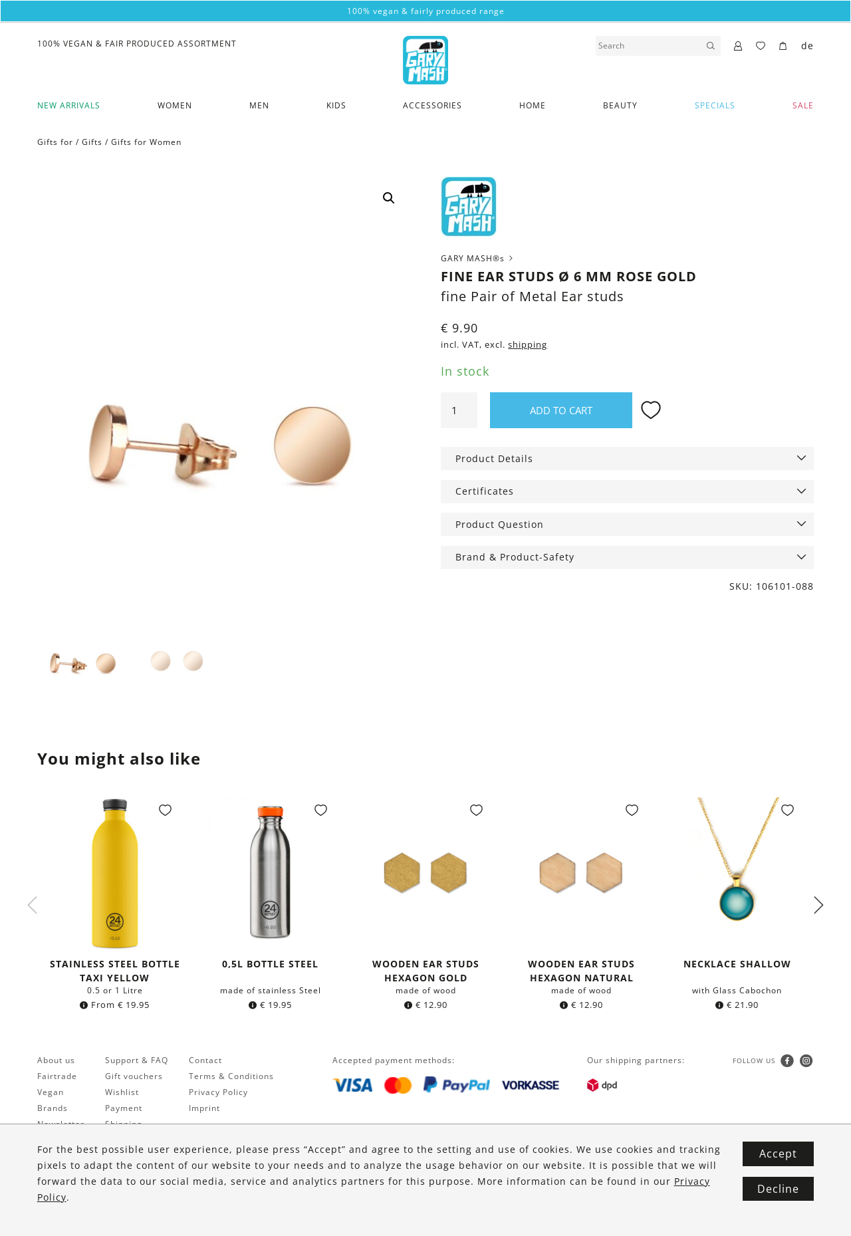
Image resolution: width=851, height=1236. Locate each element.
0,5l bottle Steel (270, 965)
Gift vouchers (134, 1077)
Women (175, 105)
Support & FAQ (136, 1061)
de (807, 45)
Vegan (50, 1093)
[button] (389, 198)
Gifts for (55, 142)
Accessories (432, 105)
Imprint (204, 1109)
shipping (527, 344)
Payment (123, 1109)
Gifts (92, 142)
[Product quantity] (459, 410)
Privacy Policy (218, 1093)
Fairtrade (57, 1077)
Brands (52, 1109)
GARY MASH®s (478, 258)
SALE (803, 105)
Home (532, 105)
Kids (336, 105)
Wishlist (122, 1093)
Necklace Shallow (737, 965)
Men (259, 105)
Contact (205, 1061)
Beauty (620, 105)
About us (56, 1061)
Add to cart (561, 410)
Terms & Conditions (231, 1077)
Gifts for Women (146, 142)
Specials (715, 105)
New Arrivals (68, 105)
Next (818, 906)
